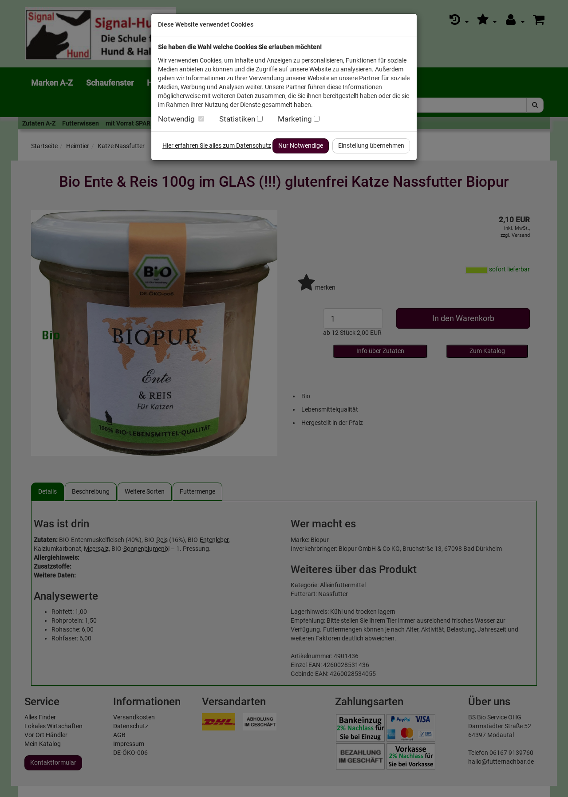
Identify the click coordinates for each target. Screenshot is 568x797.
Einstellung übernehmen (371, 145)
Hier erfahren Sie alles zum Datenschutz (216, 145)
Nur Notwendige (300, 145)
